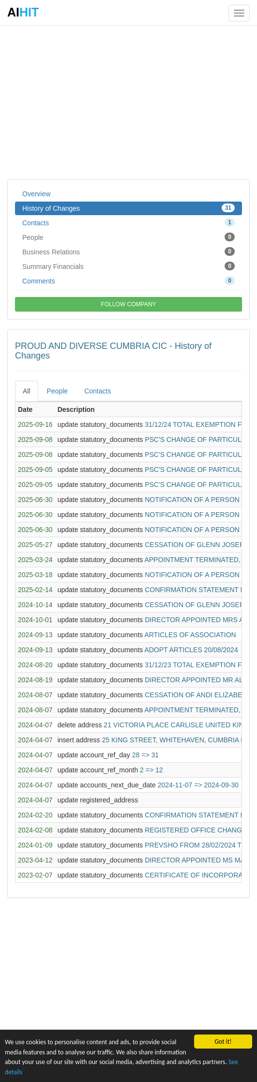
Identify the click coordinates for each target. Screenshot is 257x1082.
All (26, 391)
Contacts (128, 222)
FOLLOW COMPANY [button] (128, 304)
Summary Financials (128, 266)
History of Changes (128, 208)
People (128, 237)
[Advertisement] (128, 102)
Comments (128, 280)
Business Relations (128, 251)
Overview (36, 194)
